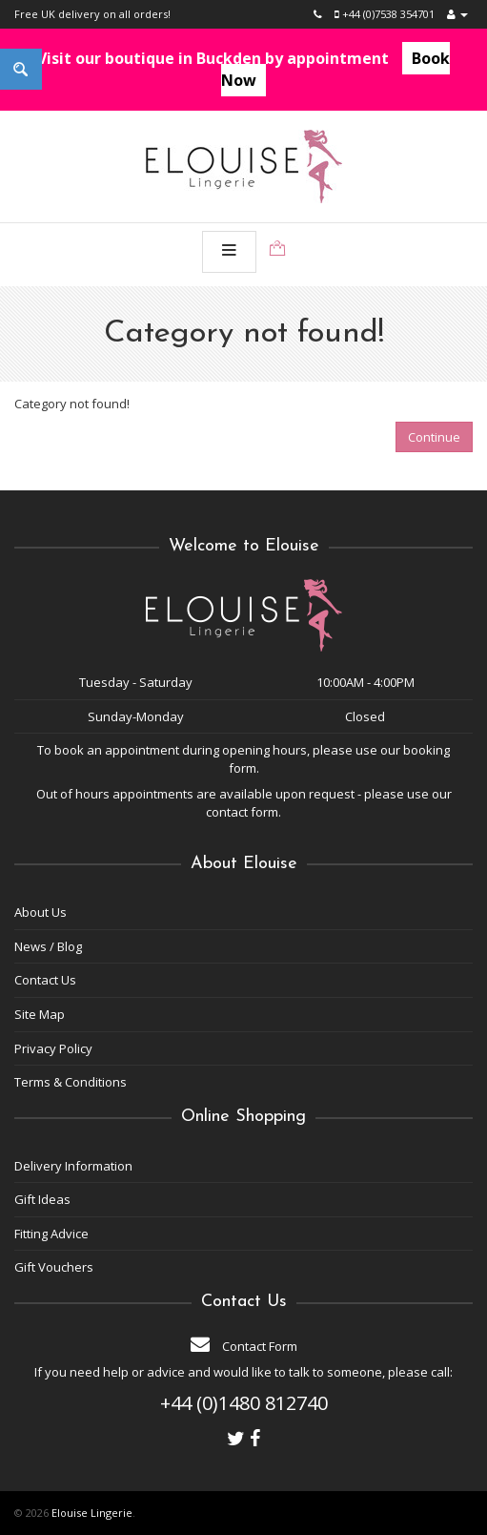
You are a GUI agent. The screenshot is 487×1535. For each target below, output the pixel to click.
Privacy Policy (53, 1048)
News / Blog (48, 946)
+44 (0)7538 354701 (385, 14)
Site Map (39, 1014)
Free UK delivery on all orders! (92, 14)
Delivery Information (73, 1165)
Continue (434, 437)
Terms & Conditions (70, 1081)
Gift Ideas (42, 1199)
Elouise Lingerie (91, 1512)
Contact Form (244, 1346)
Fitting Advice (51, 1233)
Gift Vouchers (53, 1267)
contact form (242, 811)
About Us (40, 912)
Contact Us (45, 979)
